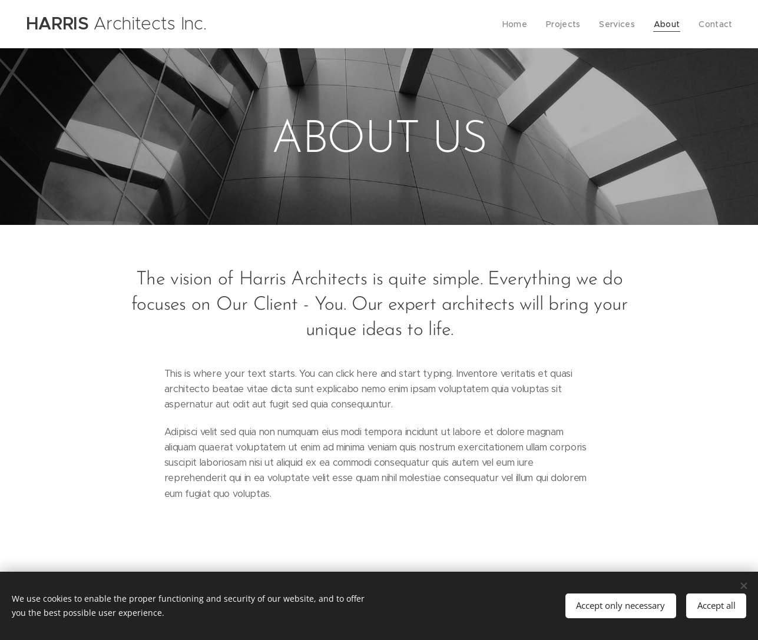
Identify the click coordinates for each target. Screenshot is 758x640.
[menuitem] (523, 24)
